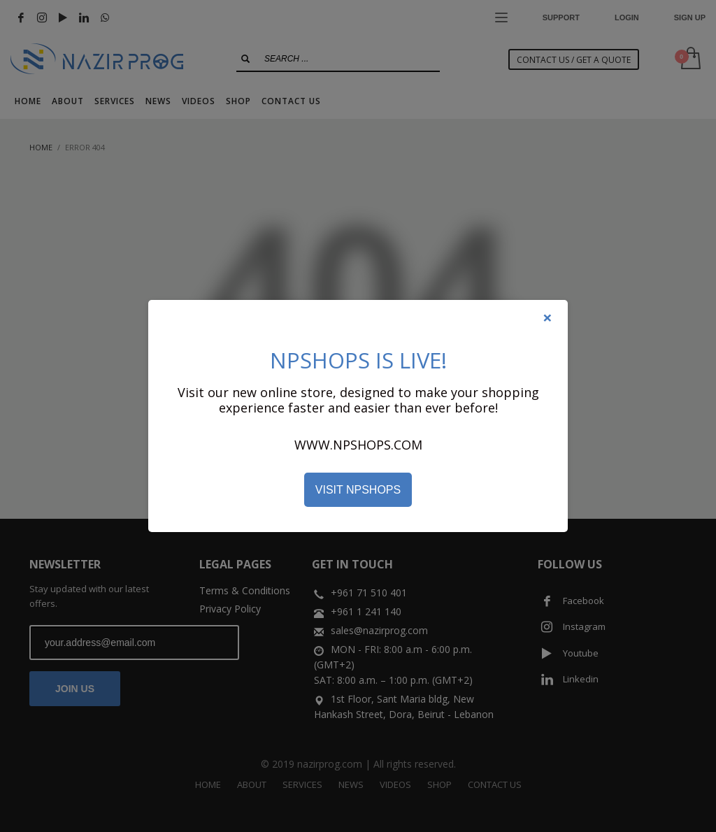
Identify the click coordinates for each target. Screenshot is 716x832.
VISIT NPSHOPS (358, 490)
